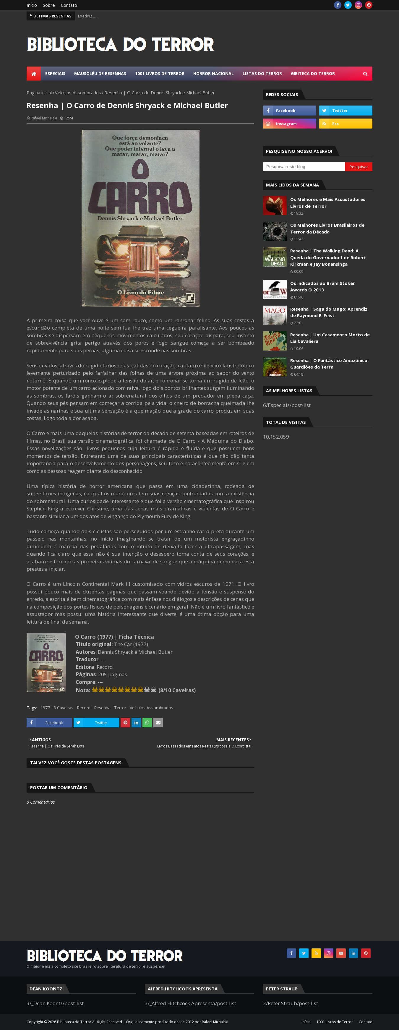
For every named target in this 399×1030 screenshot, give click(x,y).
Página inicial (39, 92)
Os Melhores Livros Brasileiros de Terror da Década (327, 228)
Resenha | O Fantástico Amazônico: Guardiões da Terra (329, 363)
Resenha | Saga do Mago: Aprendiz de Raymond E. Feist (328, 312)
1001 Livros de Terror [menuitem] (159, 73)
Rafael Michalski (44, 118)
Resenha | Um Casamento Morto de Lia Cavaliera (330, 338)
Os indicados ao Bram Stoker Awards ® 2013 (322, 286)
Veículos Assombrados (78, 92)
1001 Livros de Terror (335, 1021)
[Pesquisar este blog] (304, 166)
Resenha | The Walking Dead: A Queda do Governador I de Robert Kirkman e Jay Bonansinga (328, 257)
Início (32, 5)
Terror (120, 708)
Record (83, 708)
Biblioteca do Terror (74, 1021)
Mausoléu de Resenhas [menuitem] (100, 73)
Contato (69, 5)
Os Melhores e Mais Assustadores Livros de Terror (327, 202)
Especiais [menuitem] (55, 73)
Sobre (49, 5)
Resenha (102, 708)
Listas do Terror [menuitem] (262, 73)
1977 (45, 708)
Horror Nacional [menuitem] (213, 73)
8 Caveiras (63, 708)
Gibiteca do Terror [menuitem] (313, 73)
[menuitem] (34, 73)
